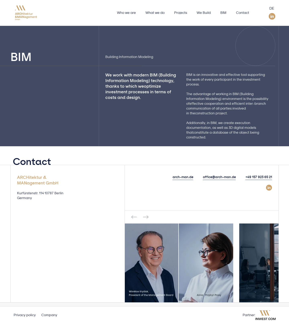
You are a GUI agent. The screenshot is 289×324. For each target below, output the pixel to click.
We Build (204, 12)
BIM (223, 12)
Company (49, 315)
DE (271, 8)
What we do (155, 12)
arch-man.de (183, 177)
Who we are (126, 12)
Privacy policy (25, 315)
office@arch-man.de (219, 177)
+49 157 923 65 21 (258, 177)
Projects (180, 12)
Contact (242, 12)
